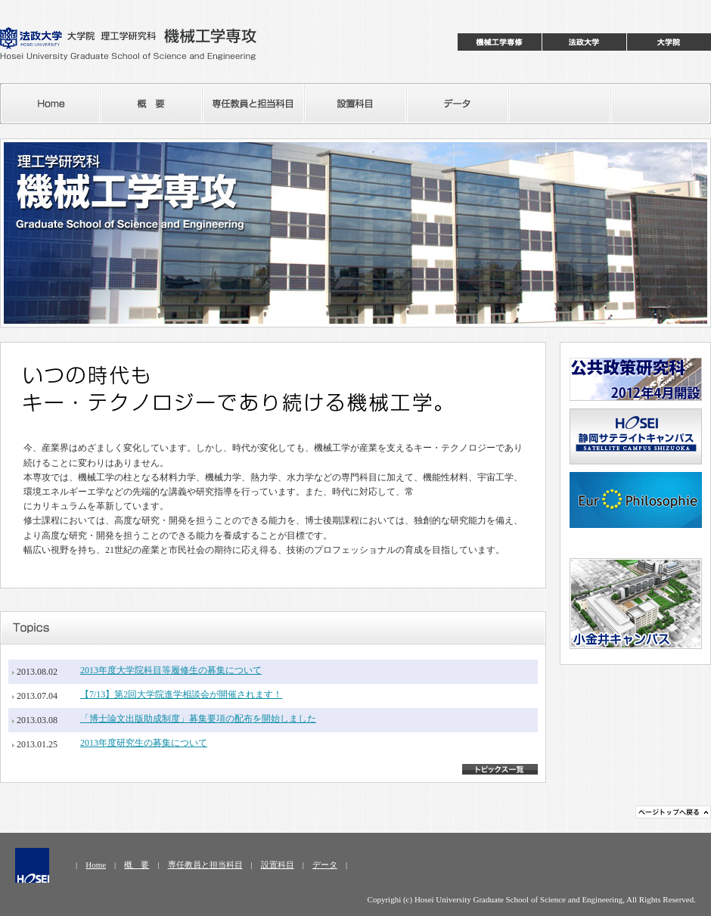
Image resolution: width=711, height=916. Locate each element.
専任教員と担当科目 (205, 864)
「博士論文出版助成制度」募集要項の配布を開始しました (198, 718)
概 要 (136, 864)
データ (324, 864)
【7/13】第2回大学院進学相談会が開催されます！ (181, 694)
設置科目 (277, 864)
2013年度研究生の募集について (143, 742)
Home (95, 864)
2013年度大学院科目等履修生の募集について (171, 670)
